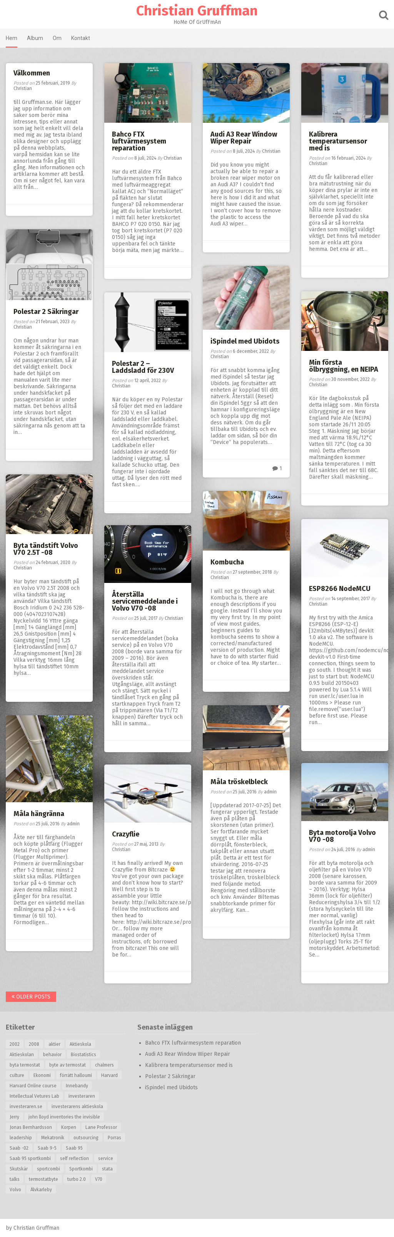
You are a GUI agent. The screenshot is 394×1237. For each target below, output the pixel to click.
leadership (21, 1137)
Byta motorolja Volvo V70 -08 (342, 836)
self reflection (74, 1158)
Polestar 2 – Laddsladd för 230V (143, 367)
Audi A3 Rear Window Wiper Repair (243, 137)
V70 (98, 1179)
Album (35, 38)
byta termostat (25, 1065)
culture (17, 1075)
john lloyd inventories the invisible (64, 1117)
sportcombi (48, 1169)
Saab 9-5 (47, 1148)
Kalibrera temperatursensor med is (338, 141)
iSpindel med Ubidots (244, 341)
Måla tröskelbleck (239, 782)
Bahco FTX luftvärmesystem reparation (139, 141)
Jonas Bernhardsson (31, 1127)
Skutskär (19, 1169)
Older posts (31, 996)
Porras (114, 1137)
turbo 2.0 (76, 1179)
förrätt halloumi (76, 1075)
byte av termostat (67, 1065)
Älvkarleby (41, 1189)
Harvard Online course (33, 1085)
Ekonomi (42, 1075)
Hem (11, 38)
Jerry (14, 1117)
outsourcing (85, 1137)
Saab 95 (74, 1148)
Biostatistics (83, 1054)
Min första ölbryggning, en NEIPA (343, 366)
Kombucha (227, 562)
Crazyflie (125, 834)
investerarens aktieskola (77, 1106)
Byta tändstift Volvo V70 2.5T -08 (45, 549)
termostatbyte (43, 1179)
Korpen (68, 1127)
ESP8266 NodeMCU (340, 588)
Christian (22, 88)
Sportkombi (81, 1169)
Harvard (109, 1075)
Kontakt (80, 38)
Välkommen (31, 73)
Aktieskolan (22, 1054)
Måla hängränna (38, 814)
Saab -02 (19, 1148)
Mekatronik (52, 1137)
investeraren (81, 1096)
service (105, 1158)
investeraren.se (26, 1106)
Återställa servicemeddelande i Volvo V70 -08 (145, 601)
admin (270, 792)
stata (107, 1169)
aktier (54, 1044)
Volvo (15, 1189)
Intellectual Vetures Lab (34, 1096)
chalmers (104, 1065)
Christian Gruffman (197, 10)
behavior (52, 1054)
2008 (34, 1044)
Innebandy (77, 1085)
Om (57, 38)
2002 (15, 1044)
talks (15, 1179)
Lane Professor (101, 1127)
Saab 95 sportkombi (30, 1158)
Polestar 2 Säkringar (45, 311)
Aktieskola (80, 1044)
